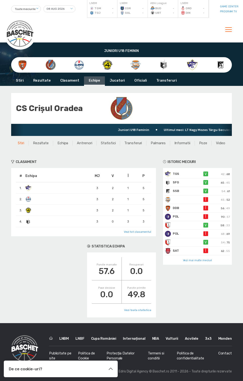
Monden (225, 338)
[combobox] (26, 8)
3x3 (208, 338)
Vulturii (172, 338)
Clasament (69, 80)
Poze (203, 143)
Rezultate (42, 80)
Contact (225, 353)
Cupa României (104, 338)
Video (220, 143)
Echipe (94, 80)
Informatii (182, 143)
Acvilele (191, 338)
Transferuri (166, 80)
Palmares (158, 143)
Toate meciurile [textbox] (25, 9)
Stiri (20, 80)
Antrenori (84, 143)
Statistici (108, 143)
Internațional (134, 338)
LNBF (79, 338)
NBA (155, 338)
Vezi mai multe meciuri (197, 260)
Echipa (62, 143)
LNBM (64, 338)
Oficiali (140, 80)
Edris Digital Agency (133, 371)
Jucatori (117, 80)
